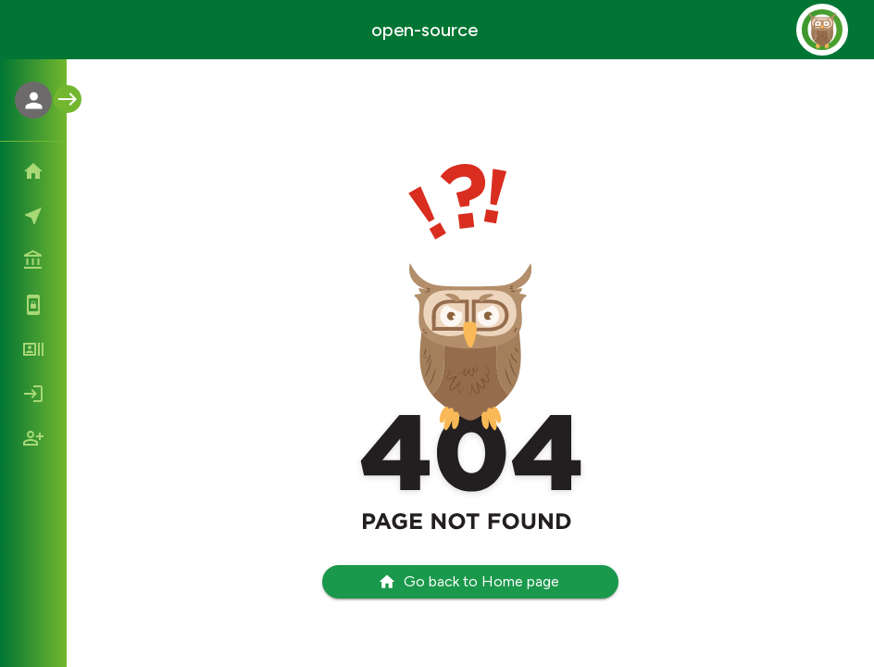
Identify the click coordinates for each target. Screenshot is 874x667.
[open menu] (67, 99)
